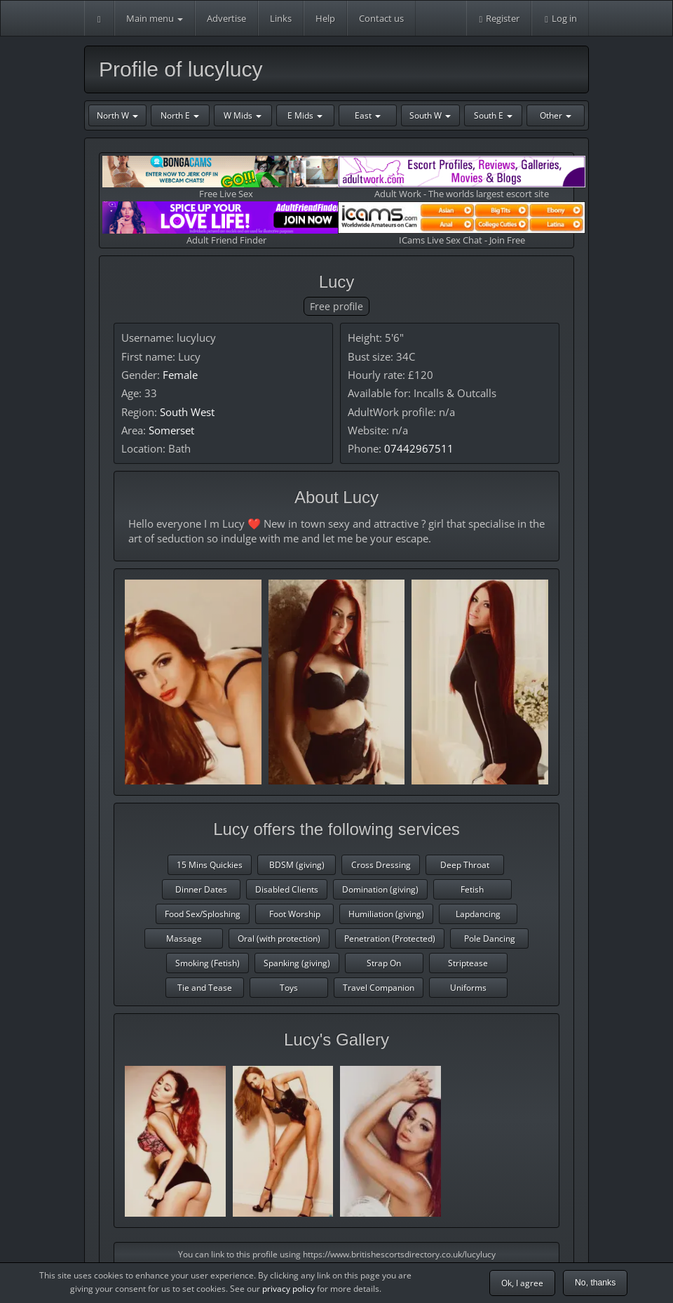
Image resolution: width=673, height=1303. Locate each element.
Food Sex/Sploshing (202, 914)
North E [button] (180, 115)
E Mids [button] (304, 115)
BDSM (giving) (297, 865)
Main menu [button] (154, 18)
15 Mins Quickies (210, 865)
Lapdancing (478, 914)
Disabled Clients (286, 889)
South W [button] (430, 115)
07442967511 (419, 448)
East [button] (368, 115)
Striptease (468, 963)
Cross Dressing (381, 865)
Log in (560, 18)
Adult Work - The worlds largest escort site (461, 178)
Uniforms (468, 988)
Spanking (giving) (297, 963)
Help (325, 18)
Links (281, 18)
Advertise (226, 18)
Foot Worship (294, 914)
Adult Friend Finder (226, 223)
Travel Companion (378, 988)
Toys (289, 988)
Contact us (381, 18)
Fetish (472, 889)
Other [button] (555, 115)
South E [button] (493, 115)
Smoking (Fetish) (207, 963)
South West (187, 412)
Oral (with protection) (279, 938)
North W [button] (117, 115)
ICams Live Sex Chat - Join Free (461, 223)
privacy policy (288, 1289)
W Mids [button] (242, 115)
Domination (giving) (380, 889)
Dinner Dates (201, 889)
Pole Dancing (489, 938)
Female (180, 375)
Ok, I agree (522, 1283)
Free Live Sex (226, 178)
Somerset (171, 430)
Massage (184, 938)
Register (499, 18)
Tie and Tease (204, 988)
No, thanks (595, 1283)
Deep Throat (464, 865)
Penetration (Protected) (389, 938)
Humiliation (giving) (386, 914)
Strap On (384, 963)
